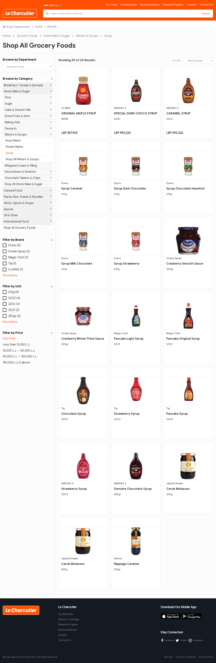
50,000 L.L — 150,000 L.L (20, 356)
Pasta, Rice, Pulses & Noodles (28, 197)
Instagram (196, 640)
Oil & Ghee (28, 215)
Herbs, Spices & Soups (28, 203)
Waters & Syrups (87, 36)
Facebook (167, 640)
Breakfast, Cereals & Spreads (28, 85)
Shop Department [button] (16, 26)
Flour (28, 97)
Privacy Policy (206, 656)
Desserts (28, 128)
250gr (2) (14, 316)
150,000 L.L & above (16, 362)
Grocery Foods (27, 36)
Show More (10, 275)
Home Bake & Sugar (56, 36)
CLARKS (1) (15, 269)
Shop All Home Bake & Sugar (23, 184)
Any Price (9, 338)
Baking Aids (28, 122)
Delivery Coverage (68, 619)
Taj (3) (12, 263)
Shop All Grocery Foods (20, 228)
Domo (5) (14, 245)
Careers (191, 4)
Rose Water (13, 140)
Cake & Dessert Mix (28, 110)
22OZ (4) (14, 298)
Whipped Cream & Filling (21, 166)
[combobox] (28, 66)
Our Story (111, 4)
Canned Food (28, 190)
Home (39, 26)
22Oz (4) (14, 304)
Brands (52, 26)
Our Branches (129, 4)
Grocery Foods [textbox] (15, 66)
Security (168, 656)
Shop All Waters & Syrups (22, 159)
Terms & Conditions (186, 656)
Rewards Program (173, 4)
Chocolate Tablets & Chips (28, 178)
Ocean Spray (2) (19, 251)
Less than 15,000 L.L (16, 344)
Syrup (108, 36)
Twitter (181, 640)
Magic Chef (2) (18, 257)
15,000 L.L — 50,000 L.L (19, 350)
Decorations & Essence (28, 172)
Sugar (28, 103)
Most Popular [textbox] (195, 60)
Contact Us (206, 4)
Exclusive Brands (149, 4)
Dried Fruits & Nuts (28, 116)
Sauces (28, 209)
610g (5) (13, 292)
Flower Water (14, 147)
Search (206, 13)
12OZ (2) (13, 310)
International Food (28, 221)
